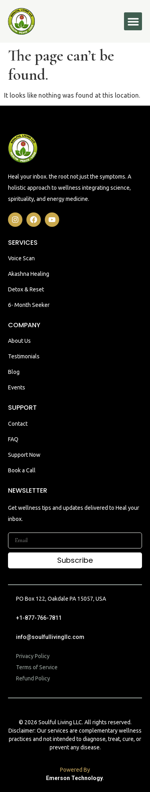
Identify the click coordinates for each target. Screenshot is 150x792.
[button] (133, 21)
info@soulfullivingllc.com (50, 637)
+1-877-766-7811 (39, 618)
